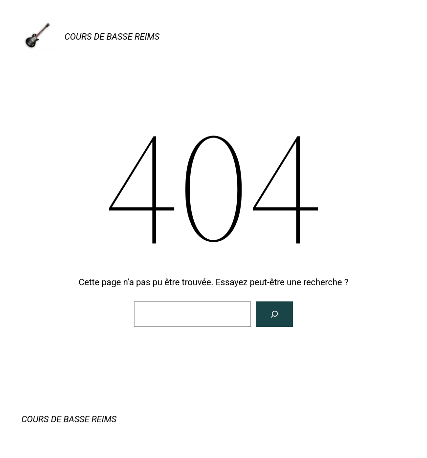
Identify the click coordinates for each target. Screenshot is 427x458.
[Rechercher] (274, 314)
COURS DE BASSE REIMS (112, 36)
